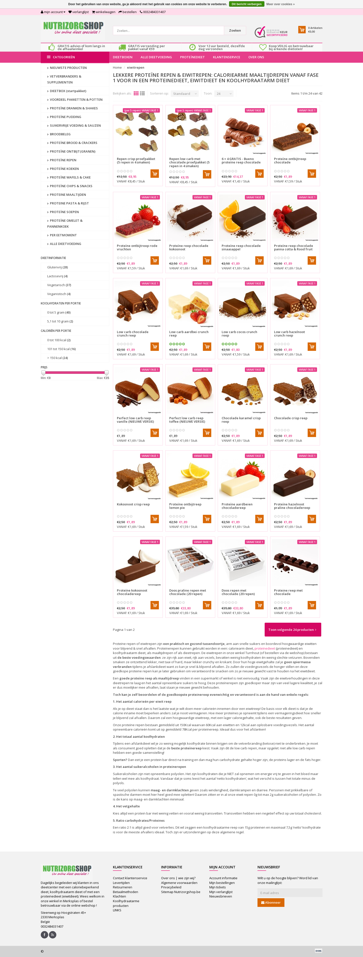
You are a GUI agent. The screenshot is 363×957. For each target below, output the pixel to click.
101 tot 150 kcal (61, 349)
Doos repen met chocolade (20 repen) (238, 592)
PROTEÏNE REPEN (61, 160)
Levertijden (121, 882)
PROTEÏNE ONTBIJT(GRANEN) (71, 151)
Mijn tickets (217, 887)
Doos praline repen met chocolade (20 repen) (187, 592)
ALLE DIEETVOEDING (156, 57)
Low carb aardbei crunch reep (189, 334)
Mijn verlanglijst (221, 892)
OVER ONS (256, 57)
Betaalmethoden (125, 892)
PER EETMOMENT (62, 235)
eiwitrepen (135, 67)
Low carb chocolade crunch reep (133, 334)
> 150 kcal (57, 358)
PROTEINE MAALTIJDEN (66, 194)
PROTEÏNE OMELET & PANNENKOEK (65, 223)
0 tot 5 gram (59, 312)
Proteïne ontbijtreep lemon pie (185, 506)
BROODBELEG (59, 134)
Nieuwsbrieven (220, 896)
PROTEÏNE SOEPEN (63, 212)
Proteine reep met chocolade (288, 592)
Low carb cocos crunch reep (239, 334)
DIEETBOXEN (122, 57)
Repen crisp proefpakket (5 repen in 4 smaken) (136, 160)
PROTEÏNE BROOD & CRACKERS (72, 142)
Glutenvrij (57, 267)
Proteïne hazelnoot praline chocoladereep (292, 506)
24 (218, 93)
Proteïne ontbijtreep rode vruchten (137, 247)
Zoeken (235, 30)
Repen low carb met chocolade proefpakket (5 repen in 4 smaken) (189, 162)
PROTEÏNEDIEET (192, 57)
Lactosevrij (57, 276)
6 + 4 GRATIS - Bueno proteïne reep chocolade (241, 160)
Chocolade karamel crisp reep (241, 420)
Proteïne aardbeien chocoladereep (237, 506)
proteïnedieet (265, 648)
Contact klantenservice (130, 878)
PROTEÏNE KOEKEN (63, 168)
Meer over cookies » (280, 4)
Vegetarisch (59, 285)
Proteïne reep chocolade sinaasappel (241, 247)
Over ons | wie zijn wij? (178, 878)
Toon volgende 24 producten (292, 629)
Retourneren (122, 887)
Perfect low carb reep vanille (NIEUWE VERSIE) (135, 420)
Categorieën (61, 57)
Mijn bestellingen (222, 882)
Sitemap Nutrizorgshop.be (180, 892)
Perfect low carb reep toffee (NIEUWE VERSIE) (187, 420)
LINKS (117, 910)
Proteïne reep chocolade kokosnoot (188, 247)
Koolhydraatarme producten (126, 903)
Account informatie (223, 878)
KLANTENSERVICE (226, 57)
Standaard (181, 93)
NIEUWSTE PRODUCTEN (67, 67)
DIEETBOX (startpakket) (66, 91)
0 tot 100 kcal (59, 340)
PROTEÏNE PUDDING (64, 117)
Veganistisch (59, 294)
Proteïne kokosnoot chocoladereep (132, 592)
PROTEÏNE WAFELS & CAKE (69, 177)
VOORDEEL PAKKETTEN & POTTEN (75, 99)
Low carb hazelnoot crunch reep (289, 334)
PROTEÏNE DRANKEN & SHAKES (72, 108)
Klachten (119, 896)
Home (117, 67)
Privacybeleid (171, 887)
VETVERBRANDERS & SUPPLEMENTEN (64, 79)
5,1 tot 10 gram (60, 321)
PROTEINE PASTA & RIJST (68, 203)
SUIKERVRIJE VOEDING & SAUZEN (74, 125)
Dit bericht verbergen (247, 4)
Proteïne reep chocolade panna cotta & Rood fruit (293, 247)
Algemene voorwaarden (179, 882)
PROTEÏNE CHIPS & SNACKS (69, 186)
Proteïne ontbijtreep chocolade (290, 160)
